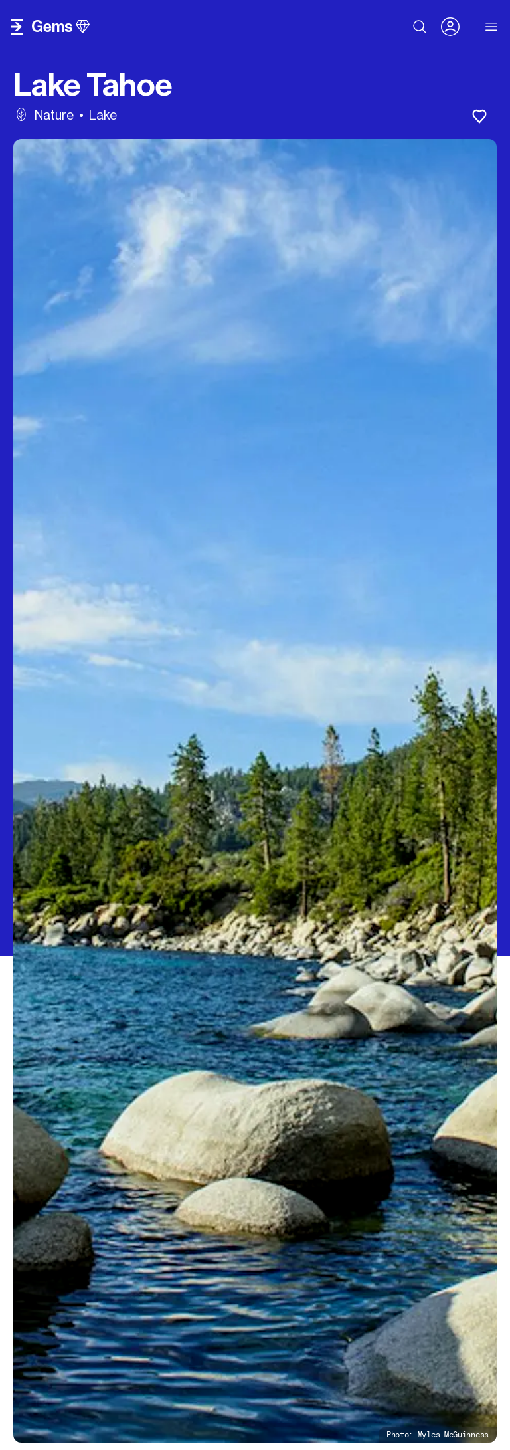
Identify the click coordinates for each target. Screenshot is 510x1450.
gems (60, 26)
